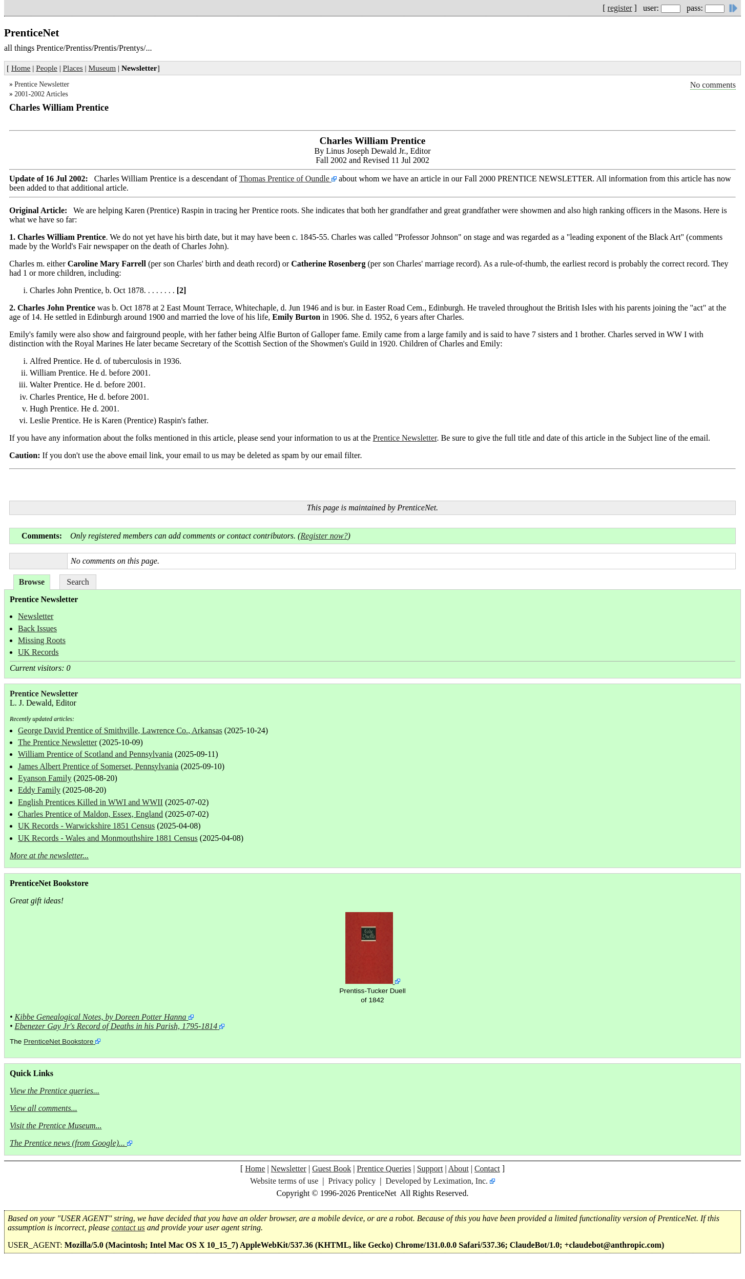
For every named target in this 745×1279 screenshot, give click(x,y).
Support (430, 1168)
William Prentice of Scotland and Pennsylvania (95, 754)
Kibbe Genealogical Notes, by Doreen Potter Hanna (101, 1017)
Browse (32, 581)
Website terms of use (284, 1181)
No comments (713, 84)
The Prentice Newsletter (57, 742)
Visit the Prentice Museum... (56, 1125)
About (458, 1168)
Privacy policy (352, 1181)
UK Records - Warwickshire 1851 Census (86, 825)
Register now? (323, 535)
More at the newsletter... (49, 855)
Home (20, 68)
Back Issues (37, 628)
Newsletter (35, 616)
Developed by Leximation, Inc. (437, 1181)
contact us (128, 1227)
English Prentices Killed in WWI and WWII (90, 802)
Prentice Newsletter (41, 84)
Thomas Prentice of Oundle (285, 178)
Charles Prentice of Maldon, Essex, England (90, 814)
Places (73, 68)
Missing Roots (42, 640)
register (620, 8)
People (46, 68)
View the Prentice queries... (54, 1090)
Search (78, 581)
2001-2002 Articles (41, 94)
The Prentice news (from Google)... (67, 1143)
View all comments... (43, 1108)
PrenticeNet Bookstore (58, 1041)
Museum (102, 68)
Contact (487, 1168)
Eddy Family (39, 790)
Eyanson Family (44, 778)
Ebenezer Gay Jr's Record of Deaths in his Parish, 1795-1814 (116, 1026)
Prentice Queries (384, 1168)
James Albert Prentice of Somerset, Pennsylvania (98, 766)
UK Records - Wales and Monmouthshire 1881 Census (108, 838)
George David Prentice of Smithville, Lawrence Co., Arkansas (120, 730)
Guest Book (331, 1168)
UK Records (38, 652)
